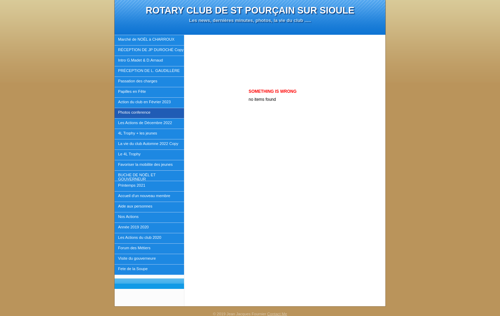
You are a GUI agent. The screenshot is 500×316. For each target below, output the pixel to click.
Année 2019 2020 (133, 227)
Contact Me (277, 314)
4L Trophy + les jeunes (137, 133)
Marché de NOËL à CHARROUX (146, 39)
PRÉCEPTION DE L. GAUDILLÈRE (149, 70)
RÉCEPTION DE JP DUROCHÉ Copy (151, 50)
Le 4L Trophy (129, 154)
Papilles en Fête (132, 91)
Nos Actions (128, 216)
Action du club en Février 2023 (144, 102)
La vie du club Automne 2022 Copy (148, 143)
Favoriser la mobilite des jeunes (145, 164)
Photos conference (134, 112)
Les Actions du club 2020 (139, 237)
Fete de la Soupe (133, 269)
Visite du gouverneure (137, 258)
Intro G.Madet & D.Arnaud (140, 60)
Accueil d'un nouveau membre (144, 196)
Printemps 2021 (131, 185)
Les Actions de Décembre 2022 (145, 123)
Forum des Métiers (134, 248)
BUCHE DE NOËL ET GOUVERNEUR (137, 177)
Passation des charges (137, 81)
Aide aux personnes (135, 206)
